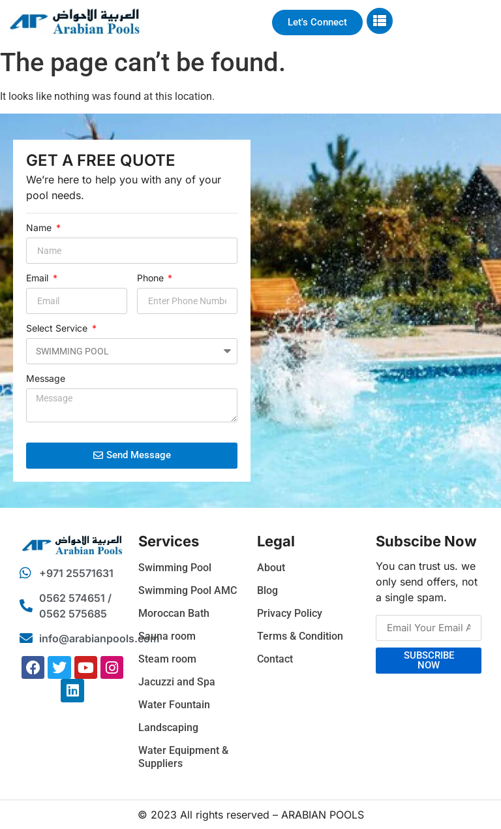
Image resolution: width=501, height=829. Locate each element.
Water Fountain (174, 704)
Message (45, 379)
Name (40, 228)
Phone (151, 278)
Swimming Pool (174, 567)
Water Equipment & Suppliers (183, 757)
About (271, 567)
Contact (275, 659)
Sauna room (167, 636)
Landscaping (168, 727)
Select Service (58, 329)
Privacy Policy (289, 613)
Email (38, 278)
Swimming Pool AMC (187, 590)
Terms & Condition (300, 636)
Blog (267, 590)
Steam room (167, 659)
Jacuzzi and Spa (176, 682)
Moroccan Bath (173, 613)
